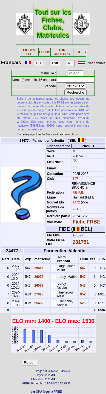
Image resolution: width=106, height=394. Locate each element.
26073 (38, 277)
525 (82, 303)
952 (82, 294)
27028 (38, 294)
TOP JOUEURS (62, 52)
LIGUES (80, 52)
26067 (38, 285)
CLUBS (44, 52)
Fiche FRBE (86, 222)
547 (75, 179)
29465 (38, 268)
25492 (38, 303)
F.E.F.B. (78, 192)
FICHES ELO (29, 52)
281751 (81, 242)
